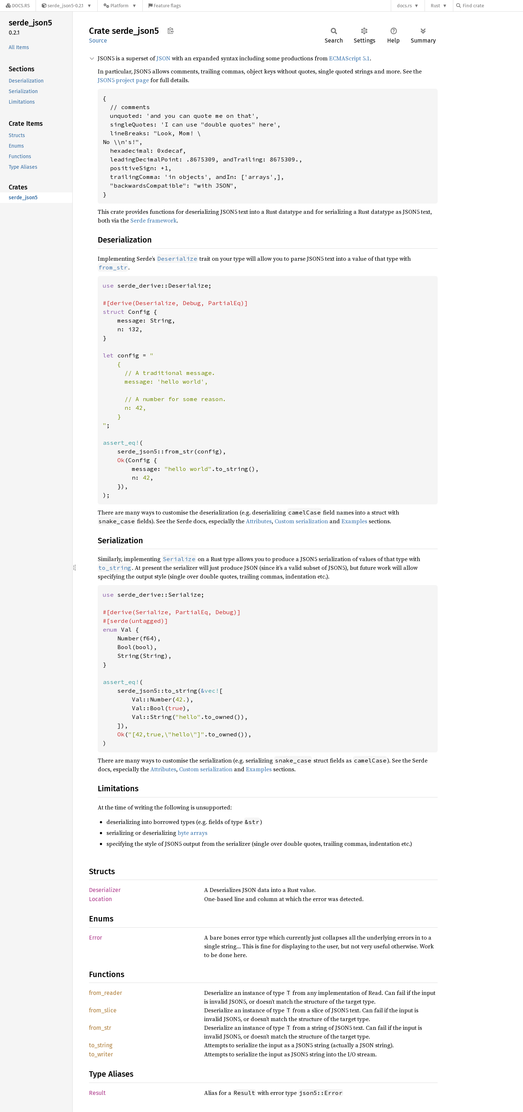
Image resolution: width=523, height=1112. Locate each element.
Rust (435, 5)
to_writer (101, 1054)
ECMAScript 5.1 (349, 58)
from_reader (105, 992)
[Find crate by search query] (492, 5)
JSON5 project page (123, 80)
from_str (100, 1027)
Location (100, 899)
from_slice (103, 1010)
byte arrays (192, 833)
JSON (163, 58)
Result (97, 1092)
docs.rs (404, 5)
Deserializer (105, 890)
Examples (354, 521)
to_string (100, 1045)
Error (95, 937)
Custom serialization (301, 521)
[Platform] (120, 5)
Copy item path (171, 30)
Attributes (259, 521)
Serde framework (153, 220)
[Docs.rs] (18, 5)
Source (98, 40)
